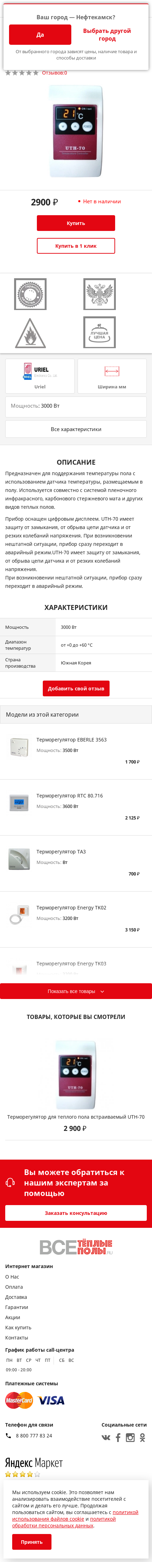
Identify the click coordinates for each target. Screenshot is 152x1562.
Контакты (16, 1337)
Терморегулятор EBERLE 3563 (72, 739)
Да (40, 34)
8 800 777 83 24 (34, 1435)
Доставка (16, 1297)
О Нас (12, 1276)
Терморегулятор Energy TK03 (71, 963)
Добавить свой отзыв (76, 688)
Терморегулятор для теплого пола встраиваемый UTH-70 (76, 1116)
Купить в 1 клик (76, 245)
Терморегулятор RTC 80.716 (70, 795)
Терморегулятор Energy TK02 (71, 907)
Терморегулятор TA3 (61, 851)
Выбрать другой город (107, 34)
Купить (76, 223)
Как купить (18, 1327)
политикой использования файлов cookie (75, 1515)
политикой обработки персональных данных (64, 1522)
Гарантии (16, 1307)
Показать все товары (71, 991)
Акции (12, 1317)
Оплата (14, 1286)
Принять (32, 1542)
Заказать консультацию (76, 1213)
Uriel (40, 387)
